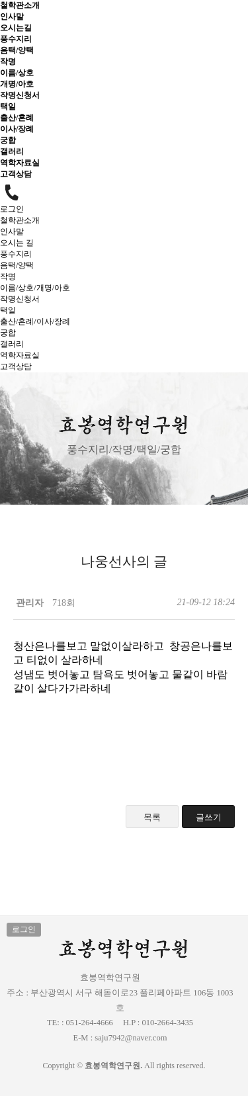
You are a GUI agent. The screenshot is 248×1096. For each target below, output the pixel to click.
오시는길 (16, 27)
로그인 (12, 209)
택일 (8, 106)
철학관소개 (20, 5)
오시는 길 (17, 242)
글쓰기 (209, 817)
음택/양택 (17, 50)
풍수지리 (16, 39)
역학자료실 (20, 162)
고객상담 (16, 174)
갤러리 (12, 151)
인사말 (12, 16)
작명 (8, 61)
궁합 (8, 140)
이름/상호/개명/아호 (35, 287)
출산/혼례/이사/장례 (35, 321)
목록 (152, 817)
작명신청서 (20, 95)
